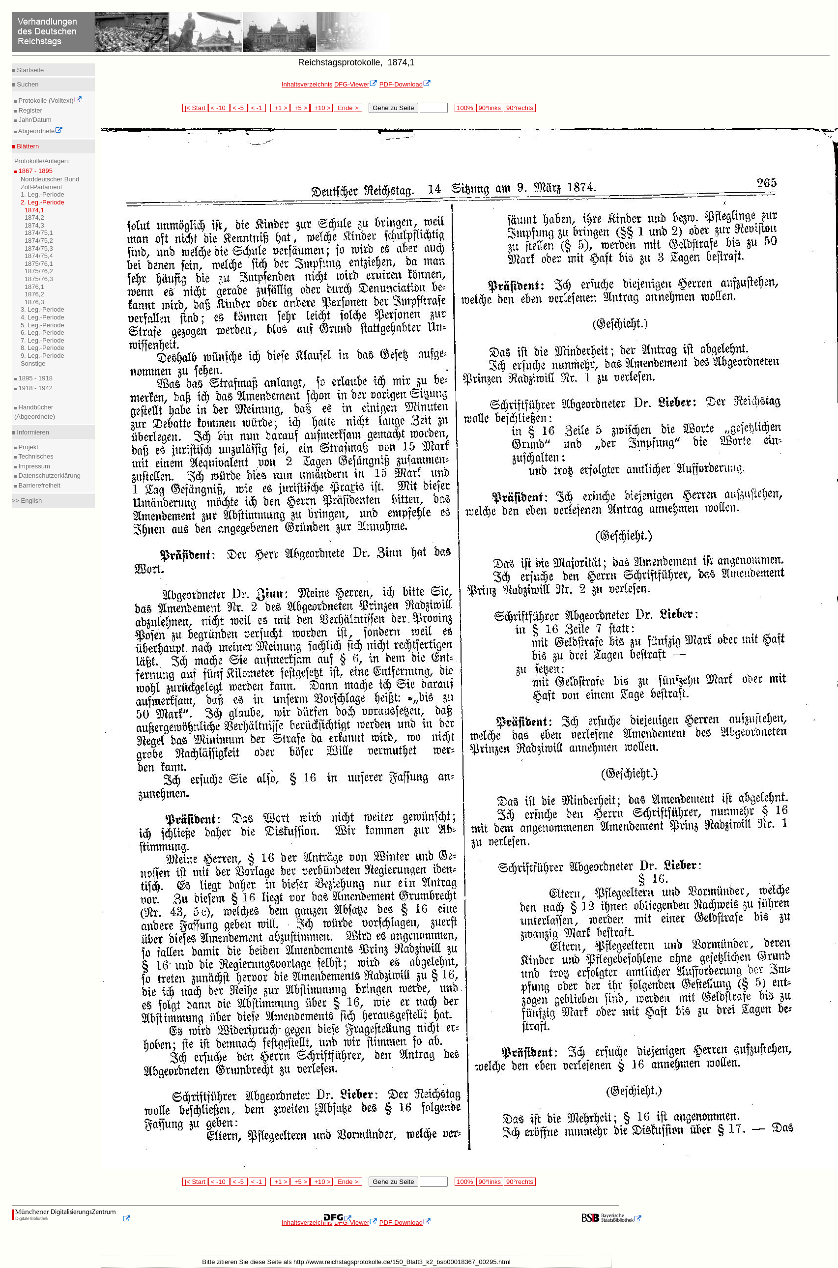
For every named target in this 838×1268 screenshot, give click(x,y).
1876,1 (34, 286)
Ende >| (348, 108)
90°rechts (519, 108)
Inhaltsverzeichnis (307, 84)
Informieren (32, 432)
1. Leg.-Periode (42, 194)
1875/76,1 (39, 263)
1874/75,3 (39, 248)
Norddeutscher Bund (50, 179)
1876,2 (34, 294)
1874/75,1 (39, 232)
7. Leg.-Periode (42, 340)
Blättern (27, 146)
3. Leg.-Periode (42, 309)
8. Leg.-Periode (42, 347)
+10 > (321, 108)
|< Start (195, 108)
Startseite (29, 70)
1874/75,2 (39, 240)
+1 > (280, 108)
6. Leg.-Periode (42, 332)
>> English (27, 500)
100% (465, 108)
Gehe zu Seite (393, 108)
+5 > (300, 108)
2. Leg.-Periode (42, 202)
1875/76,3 (39, 279)
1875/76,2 (39, 271)
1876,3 (34, 302)
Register (29, 110)
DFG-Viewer (355, 84)
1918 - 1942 (35, 388)
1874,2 (34, 217)
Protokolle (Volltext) (49, 100)
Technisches (35, 456)
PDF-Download (405, 84)
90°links (490, 108)
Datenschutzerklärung (49, 475)
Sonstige (33, 363)
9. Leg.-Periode (42, 355)
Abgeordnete (40, 131)
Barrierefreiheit (38, 485)
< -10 (219, 108)
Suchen (27, 84)
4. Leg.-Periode (42, 317)
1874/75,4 (39, 255)
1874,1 (34, 210)
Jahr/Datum (34, 119)
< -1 (257, 108)
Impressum (33, 466)
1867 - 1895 (35, 170)
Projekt (27, 447)
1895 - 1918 (35, 378)
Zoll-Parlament (41, 187)
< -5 (239, 108)
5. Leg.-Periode (42, 325)
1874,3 (34, 225)
